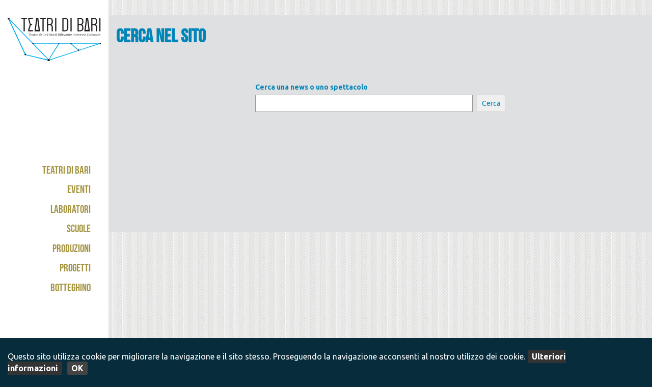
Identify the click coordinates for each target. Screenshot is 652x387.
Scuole (79, 230)
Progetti (75, 269)
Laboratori (70, 210)
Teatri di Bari (66, 171)
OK (77, 368)
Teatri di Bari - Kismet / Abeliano (54, 53)
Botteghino (70, 289)
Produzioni (71, 249)
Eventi (79, 190)
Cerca (491, 103)
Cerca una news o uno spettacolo (311, 87)
